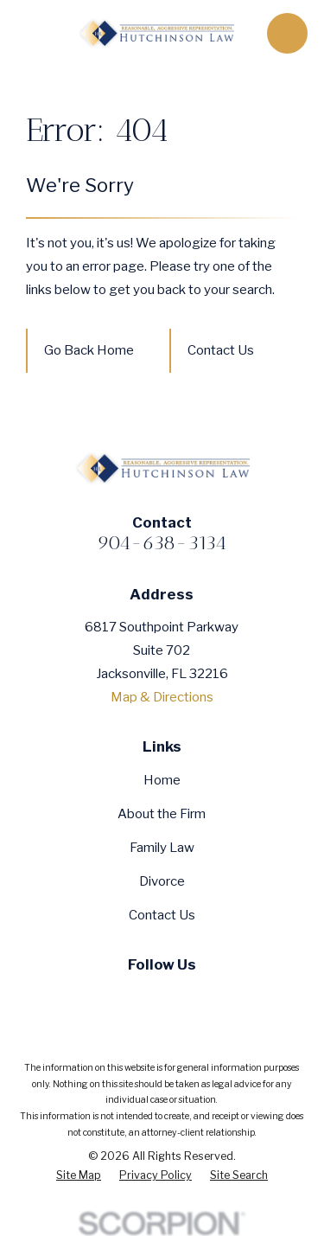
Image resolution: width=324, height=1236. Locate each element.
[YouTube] (162, 995)
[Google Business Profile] (197, 995)
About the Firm (162, 814)
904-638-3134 (162, 542)
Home (162, 780)
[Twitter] (127, 995)
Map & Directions (162, 697)
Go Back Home (89, 350)
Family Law (162, 847)
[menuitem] (78, 1176)
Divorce (162, 881)
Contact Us (220, 350)
